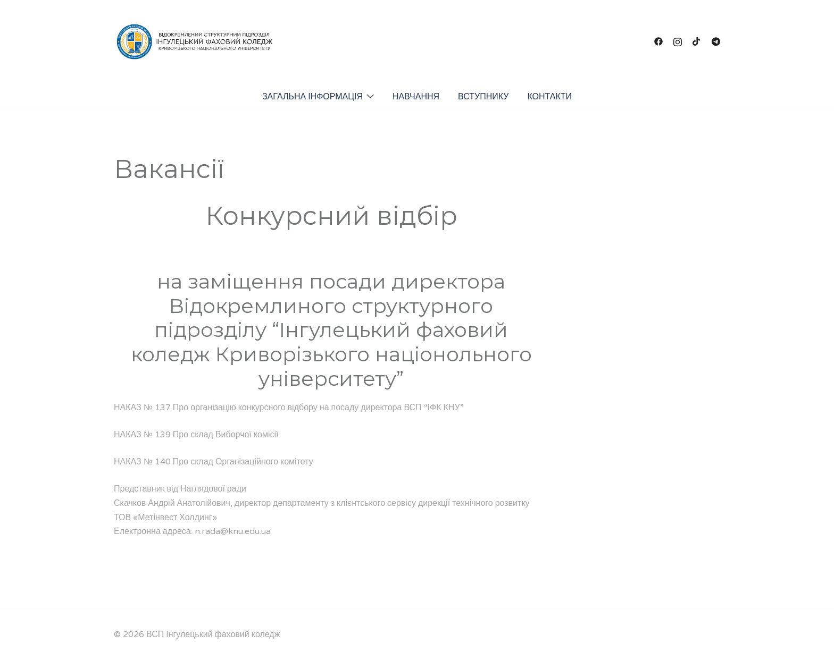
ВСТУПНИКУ (483, 96)
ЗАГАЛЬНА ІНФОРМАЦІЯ (312, 96)
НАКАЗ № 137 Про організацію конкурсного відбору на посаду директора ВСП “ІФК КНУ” (289, 407)
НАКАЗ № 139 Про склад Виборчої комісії (196, 434)
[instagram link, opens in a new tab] (677, 41)
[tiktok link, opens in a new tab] (697, 41)
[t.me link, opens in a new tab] (716, 41)
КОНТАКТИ (549, 96)
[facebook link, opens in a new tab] (658, 41)
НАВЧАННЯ (416, 96)
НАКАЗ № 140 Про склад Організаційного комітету (213, 461)
